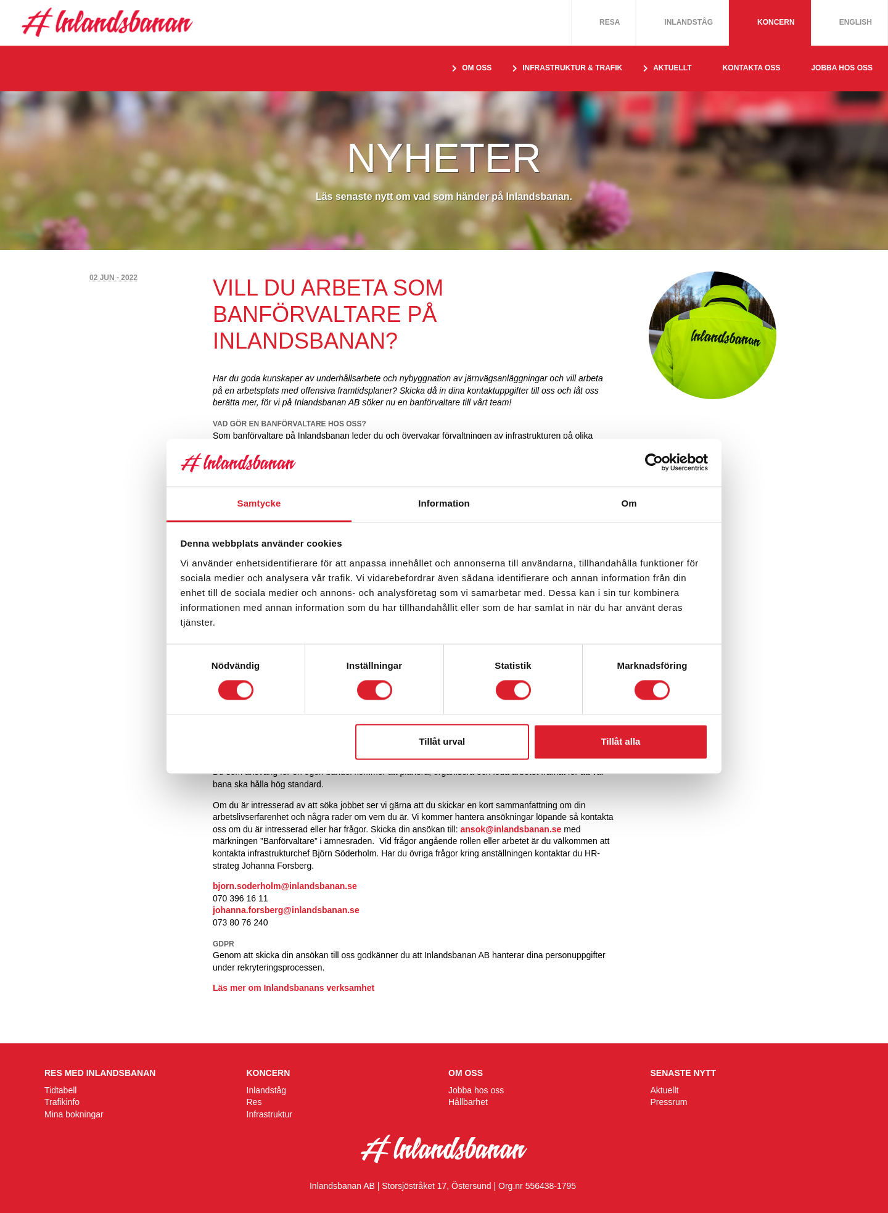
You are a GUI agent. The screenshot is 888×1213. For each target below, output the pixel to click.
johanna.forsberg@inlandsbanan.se (286, 910)
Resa (609, 22)
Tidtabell (60, 1090)
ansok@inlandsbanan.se (511, 829)
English (855, 22)
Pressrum (669, 1102)
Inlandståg (688, 22)
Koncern (776, 22)
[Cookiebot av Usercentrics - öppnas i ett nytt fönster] (654, 462)
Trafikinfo (62, 1102)
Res (254, 1102)
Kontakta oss (752, 68)
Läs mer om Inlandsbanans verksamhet (293, 988)
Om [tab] (628, 503)
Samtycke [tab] (259, 503)
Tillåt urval (442, 741)
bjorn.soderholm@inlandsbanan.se (285, 886)
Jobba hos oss (842, 68)
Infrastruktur (270, 1114)
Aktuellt (665, 1090)
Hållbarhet (468, 1102)
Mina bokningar (74, 1114)
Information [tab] (444, 503)
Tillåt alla (620, 741)
